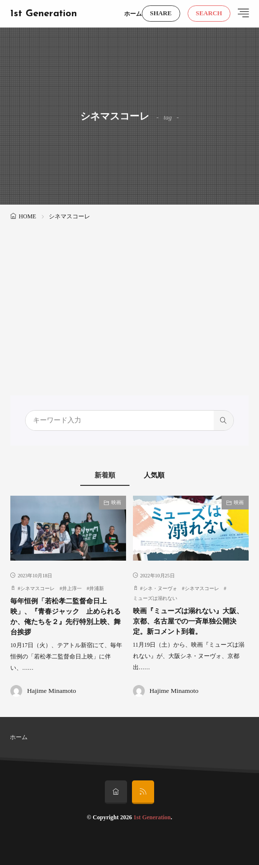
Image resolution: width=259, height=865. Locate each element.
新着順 (105, 475)
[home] (116, 792)
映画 (116, 502)
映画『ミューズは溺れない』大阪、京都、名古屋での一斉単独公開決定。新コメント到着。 (188, 621)
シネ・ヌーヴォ (160, 588)
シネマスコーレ (37, 588)
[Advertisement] (129, 296)
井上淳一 (72, 588)
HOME (27, 216)
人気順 (154, 475)
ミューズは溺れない (155, 598)
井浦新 (96, 588)
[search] (223, 420)
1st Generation (43, 14)
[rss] (143, 792)
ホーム (133, 13)
